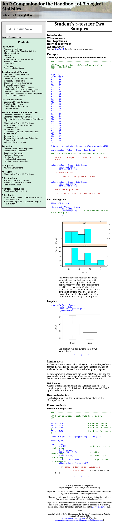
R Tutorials (8, 66)
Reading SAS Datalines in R (15, 191)
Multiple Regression (12, 157)
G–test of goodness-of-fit (14, 80)
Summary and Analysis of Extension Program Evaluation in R (23, 198)
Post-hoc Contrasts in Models (16, 180)
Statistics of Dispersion (13, 104)
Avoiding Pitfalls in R (12, 61)
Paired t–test (9, 140)
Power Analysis (10, 76)
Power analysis (56, 405)
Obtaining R (9, 57)
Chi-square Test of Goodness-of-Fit (18, 78)
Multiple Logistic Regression (16, 161)
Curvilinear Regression (13, 153)
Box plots (52, 301)
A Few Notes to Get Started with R (18, 59)
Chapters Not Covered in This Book (19, 123)
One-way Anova (11, 127)
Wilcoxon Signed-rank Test (15, 142)
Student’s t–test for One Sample (17, 114)
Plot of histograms (56, 199)
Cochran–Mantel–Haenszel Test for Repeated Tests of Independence (23, 94)
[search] (23, 29)
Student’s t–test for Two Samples (18, 116)
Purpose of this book (13, 49)
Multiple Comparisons (13, 167)
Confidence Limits (11, 108)
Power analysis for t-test (59, 408)
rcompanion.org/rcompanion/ (73, 517)
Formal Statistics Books (14, 68)
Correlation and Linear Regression (18, 148)
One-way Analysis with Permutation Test (21, 131)
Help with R (9, 63)
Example (52, 54)
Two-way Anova (11, 136)
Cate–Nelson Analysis (13, 184)
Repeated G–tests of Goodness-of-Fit (19, 91)
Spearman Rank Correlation (16, 150)
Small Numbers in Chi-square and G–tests (21, 89)
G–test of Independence (14, 85)
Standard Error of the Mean (16, 106)
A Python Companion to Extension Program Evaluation (22, 202)
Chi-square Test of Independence (18, 83)
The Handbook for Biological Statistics (20, 51)
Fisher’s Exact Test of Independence (19, 87)
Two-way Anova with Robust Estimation (21, 138)
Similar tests (55, 361)
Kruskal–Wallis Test (12, 129)
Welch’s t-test (54, 382)
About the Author (99, 506)
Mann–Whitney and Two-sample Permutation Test (23, 120)
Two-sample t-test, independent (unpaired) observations (76, 57)
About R (7, 55)
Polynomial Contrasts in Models (17, 182)
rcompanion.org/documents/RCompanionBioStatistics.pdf (79, 519)
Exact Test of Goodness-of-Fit (16, 74)
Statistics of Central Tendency (16, 102)
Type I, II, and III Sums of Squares (18, 125)
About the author (11, 53)
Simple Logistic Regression (15, 159)
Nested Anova (10, 133)
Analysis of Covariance (13, 155)
